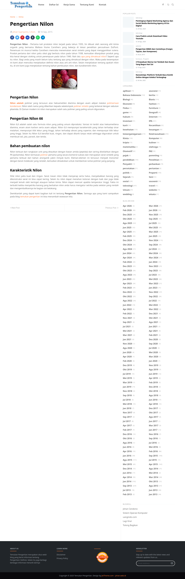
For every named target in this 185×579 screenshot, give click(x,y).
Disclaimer (61, 554)
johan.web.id (120, 575)
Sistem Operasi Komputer (135, 513)
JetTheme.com (108, 575)
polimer (44, 154)
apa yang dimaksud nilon (93, 56)
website (138, 46)
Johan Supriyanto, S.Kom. (24, 31)
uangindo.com (130, 517)
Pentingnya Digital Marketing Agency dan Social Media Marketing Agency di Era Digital (154, 23)
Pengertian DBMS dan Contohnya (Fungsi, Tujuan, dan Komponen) (154, 50)
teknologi (139, 18)
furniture (139, 59)
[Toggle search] (172, 4)
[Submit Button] (172, 563)
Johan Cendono (130, 508)
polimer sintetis (81, 106)
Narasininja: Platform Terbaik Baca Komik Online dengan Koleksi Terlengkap (154, 76)
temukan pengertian (30, 196)
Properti (146, 59)
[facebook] (163, 4)
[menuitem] (41, 4)
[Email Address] (152, 563)
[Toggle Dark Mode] (168, 4)
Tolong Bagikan (130, 525)
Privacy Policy (62, 558)
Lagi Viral (127, 521)
